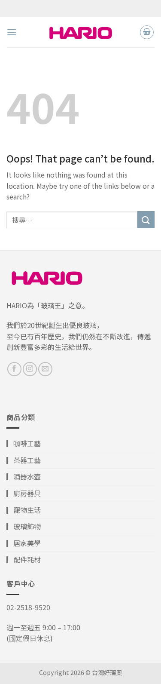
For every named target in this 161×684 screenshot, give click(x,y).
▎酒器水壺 (23, 476)
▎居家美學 (23, 543)
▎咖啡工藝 (23, 443)
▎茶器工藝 (23, 460)
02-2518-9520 (28, 607)
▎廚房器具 (23, 493)
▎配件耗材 (23, 559)
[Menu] (11, 32)
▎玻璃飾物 (23, 526)
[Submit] (146, 219)
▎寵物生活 (23, 510)
